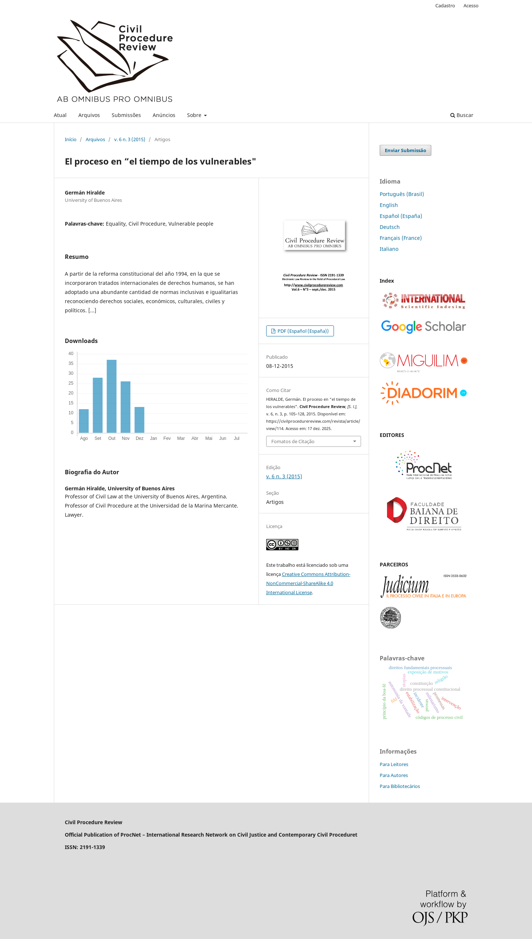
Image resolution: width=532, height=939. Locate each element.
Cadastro (445, 5)
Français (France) (401, 237)
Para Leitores (394, 764)
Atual (60, 115)
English (389, 204)
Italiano (389, 248)
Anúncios (164, 115)
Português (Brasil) (402, 194)
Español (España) (401, 215)
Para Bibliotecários (400, 786)
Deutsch (390, 226)
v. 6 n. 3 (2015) (129, 139)
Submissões (126, 115)
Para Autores (394, 775)
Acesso (471, 5)
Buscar (461, 115)
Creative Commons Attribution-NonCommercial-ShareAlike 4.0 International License (308, 583)
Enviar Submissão (405, 150)
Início (71, 139)
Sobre (195, 115)
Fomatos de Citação (293, 441)
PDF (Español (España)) (302, 331)
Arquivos (89, 115)
